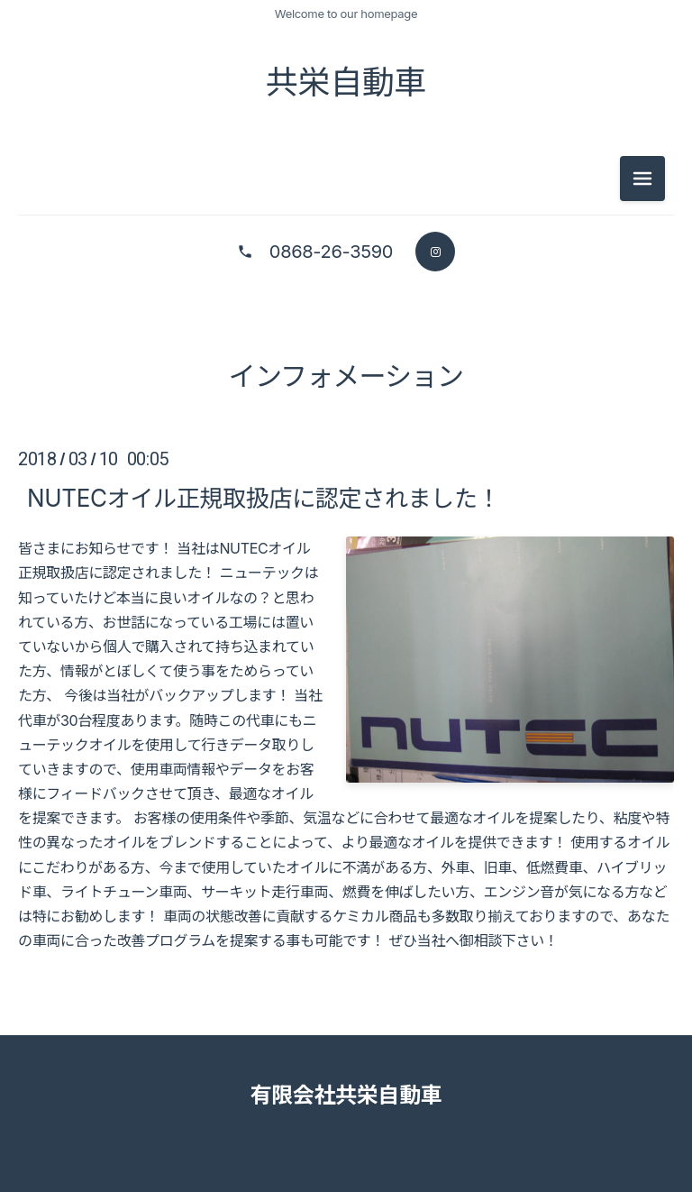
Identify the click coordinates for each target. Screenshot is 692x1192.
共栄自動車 (346, 82)
